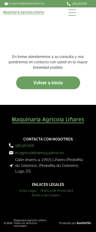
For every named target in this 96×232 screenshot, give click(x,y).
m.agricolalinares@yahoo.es (26, 3)
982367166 (79, 3)
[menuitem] (29, 190)
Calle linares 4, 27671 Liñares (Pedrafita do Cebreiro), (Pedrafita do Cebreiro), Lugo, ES (49, 165)
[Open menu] (72, 12)
